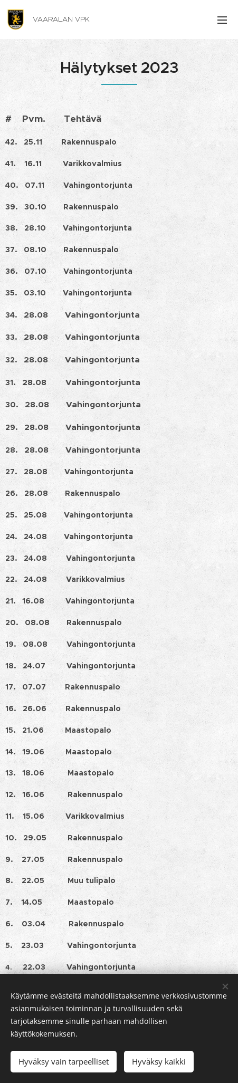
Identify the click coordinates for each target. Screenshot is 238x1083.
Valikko (222, 20)
